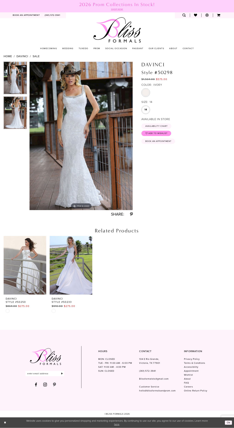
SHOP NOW (117, 9)
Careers (188, 386)
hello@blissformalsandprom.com (157, 390)
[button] (207, 15)
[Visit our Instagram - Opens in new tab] (45, 385)
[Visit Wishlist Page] (195, 15)
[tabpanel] (15, 79)
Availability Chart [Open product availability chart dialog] (156, 126)
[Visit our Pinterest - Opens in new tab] (54, 385)
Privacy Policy (192, 359)
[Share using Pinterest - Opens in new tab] (131, 214)
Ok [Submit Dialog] (228, 423)
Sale (36, 56)
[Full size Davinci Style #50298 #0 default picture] (81, 136)
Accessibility (191, 367)
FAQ (186, 383)
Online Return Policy (195, 390)
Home (8, 56)
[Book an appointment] (26, 15)
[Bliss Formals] (117, 30)
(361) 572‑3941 (147, 371)
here (116, 424)
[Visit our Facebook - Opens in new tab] (36, 385)
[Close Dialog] (5, 423)
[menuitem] (26, 15)
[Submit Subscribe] (63, 373)
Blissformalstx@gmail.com (154, 379)
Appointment (191, 371)
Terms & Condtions (194, 363)
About (187, 379)
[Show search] (184, 15)
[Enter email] (45, 373)
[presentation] (25, 265)
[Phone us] (52, 15)
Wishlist (188, 375)
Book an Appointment (158, 141)
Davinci (22, 56)
